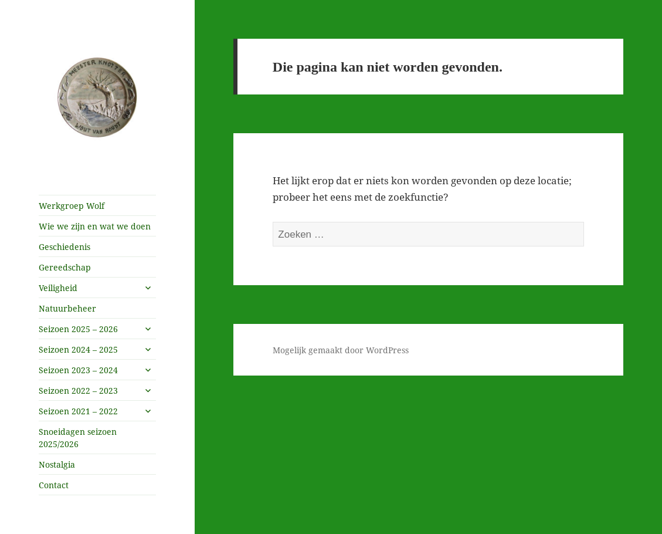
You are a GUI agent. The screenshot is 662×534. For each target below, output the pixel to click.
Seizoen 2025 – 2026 (78, 328)
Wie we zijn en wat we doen (95, 226)
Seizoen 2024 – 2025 (78, 349)
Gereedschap (65, 267)
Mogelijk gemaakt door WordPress (341, 350)
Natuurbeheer (67, 308)
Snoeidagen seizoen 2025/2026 (78, 437)
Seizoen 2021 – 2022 (78, 411)
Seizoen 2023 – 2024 (78, 370)
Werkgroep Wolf (71, 205)
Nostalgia (57, 464)
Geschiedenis (64, 246)
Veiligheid (58, 287)
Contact (54, 485)
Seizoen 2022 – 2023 (78, 390)
